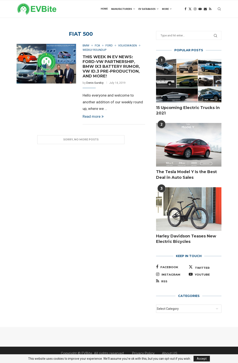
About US (169, 353)
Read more (93, 116)
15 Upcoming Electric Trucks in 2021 (188, 110)
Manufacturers (121, 9)
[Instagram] (195, 9)
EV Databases (147, 9)
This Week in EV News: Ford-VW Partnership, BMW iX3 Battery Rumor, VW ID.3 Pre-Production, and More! (111, 66)
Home (104, 8)
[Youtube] (200, 9)
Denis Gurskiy (95, 82)
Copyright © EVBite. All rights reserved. (93, 353)
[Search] (219, 9)
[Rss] (210, 9)
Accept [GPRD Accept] (202, 358)
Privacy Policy (143, 353)
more (165, 9)
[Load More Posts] (80, 139)
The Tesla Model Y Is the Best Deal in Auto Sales (186, 174)
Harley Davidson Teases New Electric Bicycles (186, 239)
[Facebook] (185, 9)
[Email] (205, 9)
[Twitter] (190, 9)
